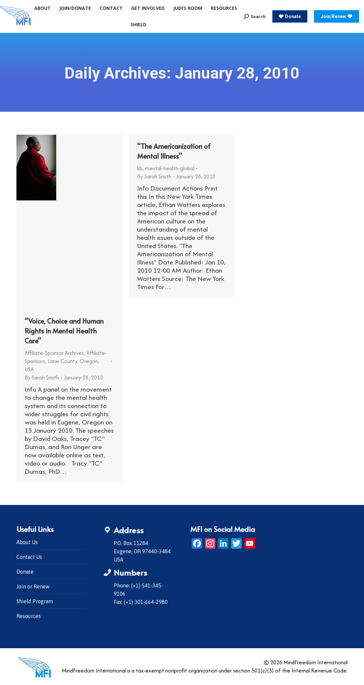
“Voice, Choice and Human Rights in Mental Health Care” (64, 330)
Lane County (62, 361)
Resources (28, 616)
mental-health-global (169, 168)
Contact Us (29, 557)
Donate (25, 572)
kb (139, 168)
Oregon (89, 361)
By (42, 377)
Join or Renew (33, 586)
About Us (27, 542)
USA (29, 369)
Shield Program (34, 601)
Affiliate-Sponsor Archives (54, 353)
